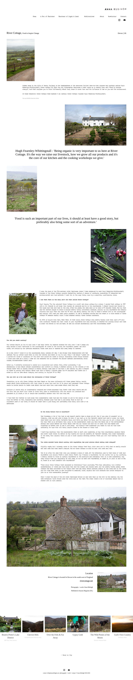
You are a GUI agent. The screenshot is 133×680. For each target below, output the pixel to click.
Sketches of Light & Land (69, 16)
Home (34, 16)
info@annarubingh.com (53, 673)
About (102, 16)
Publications (89, 16)
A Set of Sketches (47, 16)
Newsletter (112, 16)
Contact (123, 16)
